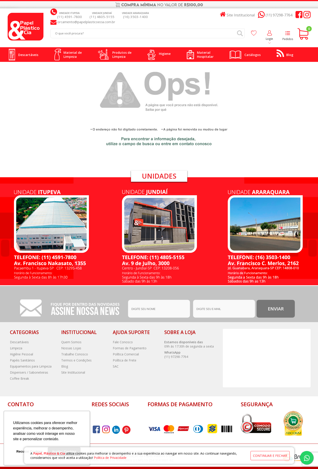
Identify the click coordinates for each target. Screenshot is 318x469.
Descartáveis (19, 342)
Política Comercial (126, 354)
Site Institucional (73, 372)
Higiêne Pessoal (21, 354)
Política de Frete (124, 360)
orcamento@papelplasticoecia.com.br (85, 22)
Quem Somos (71, 342)
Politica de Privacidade (110, 457)
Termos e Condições (76, 360)
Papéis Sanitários (22, 360)
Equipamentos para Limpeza (31, 366)
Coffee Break (19, 378)
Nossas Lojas (71, 348)
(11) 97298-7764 (176, 357)
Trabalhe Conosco (74, 354)
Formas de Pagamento (130, 348)
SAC (116, 366)
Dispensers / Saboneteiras (29, 372)
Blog (64, 366)
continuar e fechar (270, 455)
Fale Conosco (123, 342)
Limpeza (16, 348)
